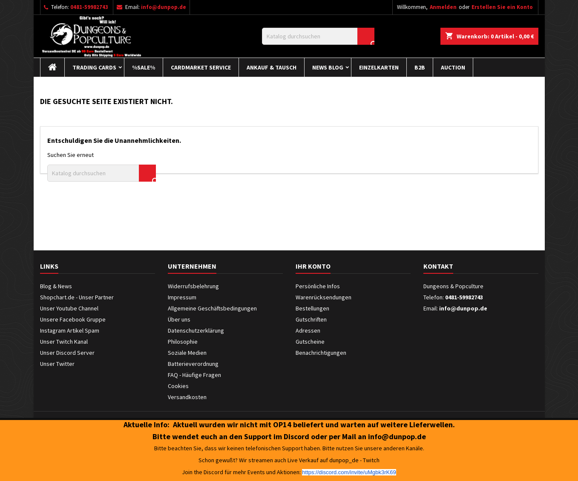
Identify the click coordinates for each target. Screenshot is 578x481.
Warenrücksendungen (323, 297)
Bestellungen (312, 308)
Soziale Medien (187, 352)
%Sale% (143, 67)
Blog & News (56, 286)
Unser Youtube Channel (69, 308)
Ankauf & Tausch (271, 67)
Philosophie (183, 341)
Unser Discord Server (67, 352)
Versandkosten (187, 397)
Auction (453, 67)
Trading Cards (94, 67)
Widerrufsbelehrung (193, 286)
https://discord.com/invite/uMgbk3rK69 (349, 472)
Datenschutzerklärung (196, 330)
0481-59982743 (89, 7)
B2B (419, 67)
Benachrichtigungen (321, 352)
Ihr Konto (313, 266)
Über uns (179, 319)
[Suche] (318, 36)
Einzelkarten (379, 67)
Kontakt (438, 266)
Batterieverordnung (193, 364)
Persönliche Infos (318, 286)
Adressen (308, 330)
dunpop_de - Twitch (354, 460)
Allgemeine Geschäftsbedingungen (212, 308)
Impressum (182, 297)
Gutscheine (310, 341)
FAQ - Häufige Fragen (194, 375)
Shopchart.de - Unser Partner (77, 297)
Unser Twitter (57, 364)
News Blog (327, 67)
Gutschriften (311, 319)
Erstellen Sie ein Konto (502, 7)
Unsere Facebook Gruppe (73, 319)
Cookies (178, 386)
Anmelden (443, 7)
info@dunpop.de (163, 7)
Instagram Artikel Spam (69, 330)
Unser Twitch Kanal (64, 341)
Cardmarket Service (201, 67)
